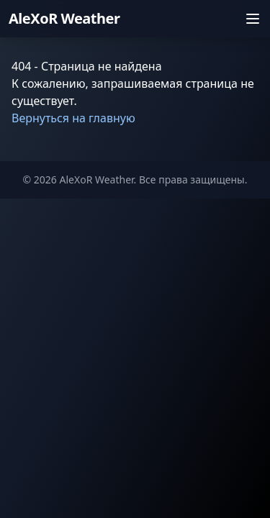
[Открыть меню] (252, 18)
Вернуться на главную (73, 118)
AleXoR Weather (64, 18)
